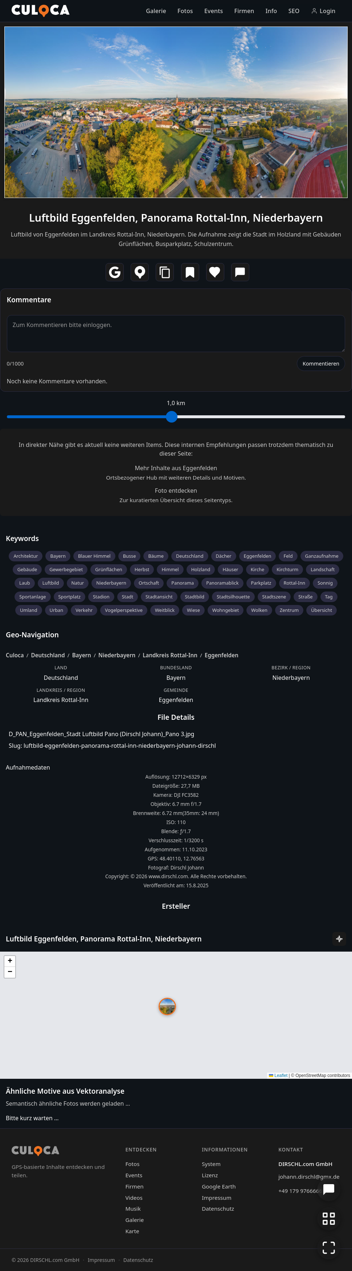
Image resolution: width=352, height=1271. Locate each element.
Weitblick (165, 610)
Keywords (22, 538)
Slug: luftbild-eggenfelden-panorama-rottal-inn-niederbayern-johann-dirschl (112, 746)
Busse (129, 556)
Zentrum (289, 610)
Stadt (127, 596)
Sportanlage (32, 596)
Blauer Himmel (94, 556)
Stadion (101, 596)
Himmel (170, 569)
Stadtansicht (159, 596)
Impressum (216, 1197)
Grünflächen (108, 569)
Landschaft (323, 569)
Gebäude (27, 569)
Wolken (259, 610)
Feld (287, 556)
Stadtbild (195, 596)
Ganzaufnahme (322, 556)
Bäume (156, 556)
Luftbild (50, 583)
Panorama (182, 583)
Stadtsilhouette (233, 596)
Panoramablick (222, 583)
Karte (132, 1231)
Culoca (15, 655)
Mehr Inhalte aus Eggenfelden (176, 468)
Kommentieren (321, 363)
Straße (305, 596)
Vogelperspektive (124, 610)
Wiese (193, 610)
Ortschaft (149, 583)
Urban (57, 610)
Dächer (224, 556)
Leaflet (278, 1075)
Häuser (230, 569)
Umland (28, 610)
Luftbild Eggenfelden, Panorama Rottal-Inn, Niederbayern (176, 217)
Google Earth (219, 1186)
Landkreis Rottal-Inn (170, 655)
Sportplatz (69, 596)
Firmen (244, 11)
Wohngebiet (225, 610)
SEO (294, 11)
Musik (132, 1208)
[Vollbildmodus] (328, 1247)
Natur (77, 583)
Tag (329, 596)
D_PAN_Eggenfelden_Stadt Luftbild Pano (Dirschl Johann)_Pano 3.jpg (101, 734)
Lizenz (210, 1175)
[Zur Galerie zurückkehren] (328, 1218)
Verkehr (84, 610)
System (211, 1163)
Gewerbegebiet (66, 569)
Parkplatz (261, 583)
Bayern (57, 556)
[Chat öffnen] (328, 1189)
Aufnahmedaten (28, 767)
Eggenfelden (257, 556)
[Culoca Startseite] (41, 11)
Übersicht (321, 610)
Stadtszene (274, 596)
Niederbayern (111, 583)
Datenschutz (218, 1208)
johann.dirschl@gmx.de (308, 1176)
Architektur (25, 556)
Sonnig (325, 583)
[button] (167, 1006)
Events (213, 11)
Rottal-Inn (295, 583)
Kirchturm (287, 569)
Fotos (185, 11)
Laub (24, 583)
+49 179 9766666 (300, 1190)
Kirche (258, 569)
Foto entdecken (176, 491)
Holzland (200, 569)
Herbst (142, 569)
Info (271, 11)
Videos (133, 1197)
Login (323, 11)
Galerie (156, 11)
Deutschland (190, 556)
